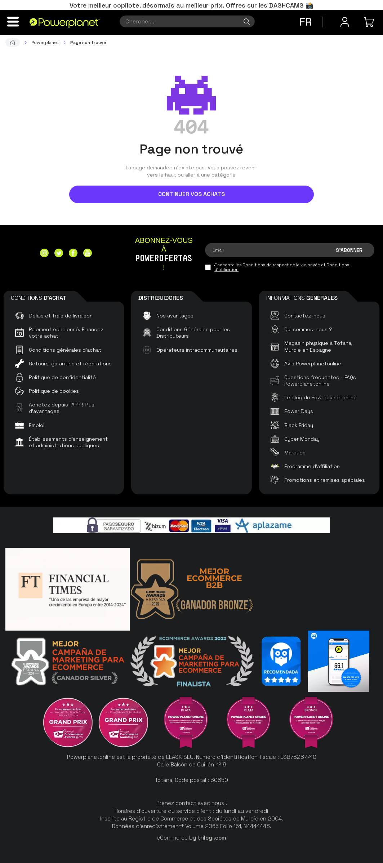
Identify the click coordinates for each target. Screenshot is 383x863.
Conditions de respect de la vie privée (281, 264)
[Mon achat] (370, 22)
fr (305, 22)
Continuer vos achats (191, 194)
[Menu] (13, 22)
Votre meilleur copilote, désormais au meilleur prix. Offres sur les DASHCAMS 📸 (191, 5)
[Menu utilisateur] (345, 22)
